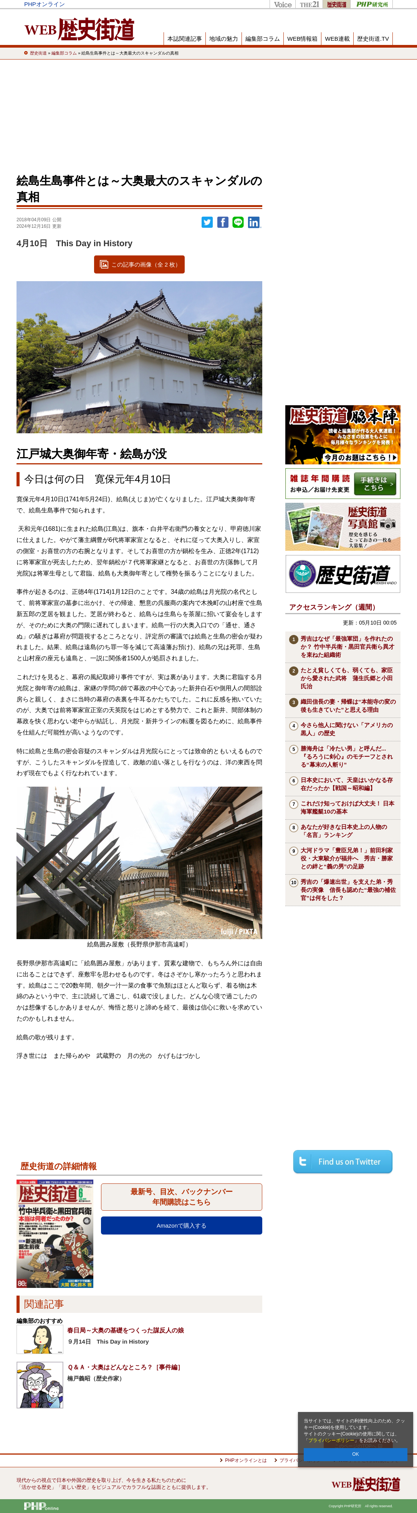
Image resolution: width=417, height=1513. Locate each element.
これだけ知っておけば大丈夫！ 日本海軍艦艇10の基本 (347, 807)
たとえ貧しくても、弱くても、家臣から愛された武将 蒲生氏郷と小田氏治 (347, 678)
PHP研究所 (371, 4)
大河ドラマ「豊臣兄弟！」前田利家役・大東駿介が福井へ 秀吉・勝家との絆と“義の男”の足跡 (347, 858)
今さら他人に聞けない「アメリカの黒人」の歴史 (347, 729)
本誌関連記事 (184, 38)
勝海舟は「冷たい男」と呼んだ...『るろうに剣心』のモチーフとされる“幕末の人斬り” (347, 756)
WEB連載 (337, 38)
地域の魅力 (223, 38)
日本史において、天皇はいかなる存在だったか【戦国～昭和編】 (347, 784)
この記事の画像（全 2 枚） (146, 264)
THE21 (309, 4)
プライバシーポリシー (331, 1440)
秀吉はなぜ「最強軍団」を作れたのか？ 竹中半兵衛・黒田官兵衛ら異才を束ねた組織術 (347, 646)
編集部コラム (262, 38)
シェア (222, 222)
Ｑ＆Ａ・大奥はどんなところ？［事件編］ (125, 1367)
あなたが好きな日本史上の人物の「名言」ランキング (344, 831)
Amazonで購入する (182, 1225)
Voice (282, 4)
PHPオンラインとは (246, 1460)
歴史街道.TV (373, 38)
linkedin (255, 222)
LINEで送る (238, 222)
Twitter (207, 222)
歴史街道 (336, 4)
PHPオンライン (44, 4)
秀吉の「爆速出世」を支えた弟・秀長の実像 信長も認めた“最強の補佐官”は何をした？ (348, 889)
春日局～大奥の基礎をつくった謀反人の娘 (125, 1330)
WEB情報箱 (302, 38)
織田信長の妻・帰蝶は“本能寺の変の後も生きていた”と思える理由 (348, 705)
